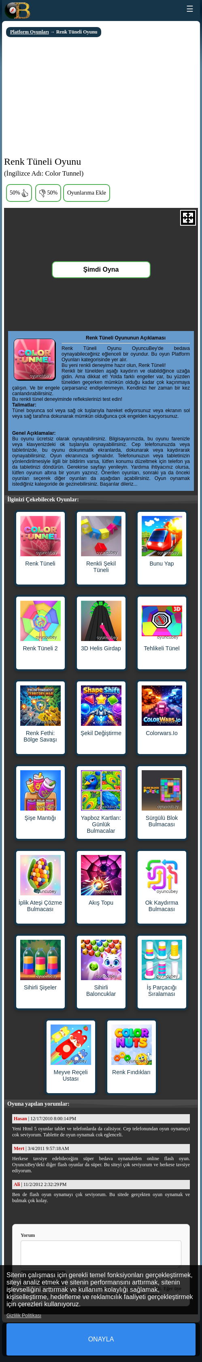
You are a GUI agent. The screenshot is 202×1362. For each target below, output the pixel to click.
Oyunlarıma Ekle (86, 193)
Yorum (28, 1235)
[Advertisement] (101, 97)
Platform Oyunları (29, 32)
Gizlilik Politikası (23, 1315)
